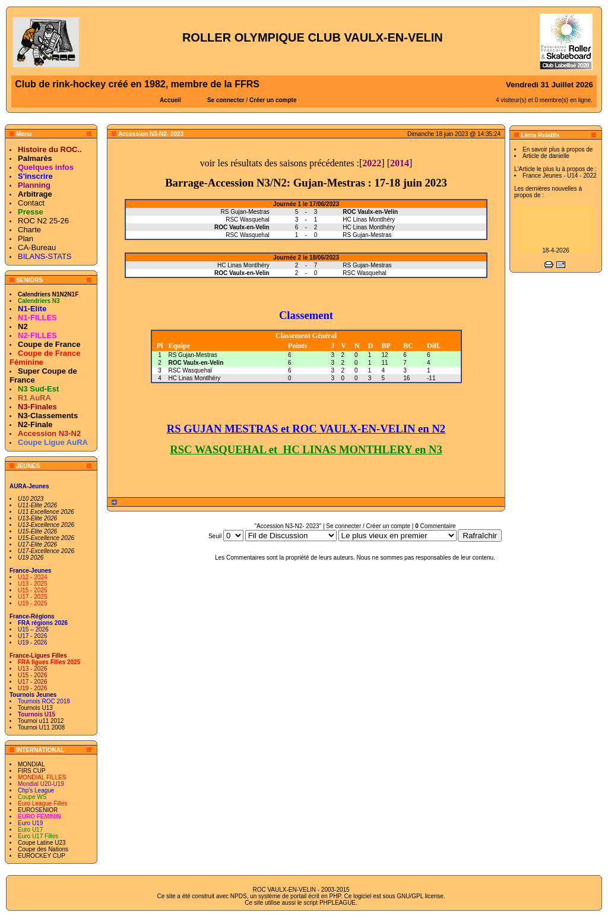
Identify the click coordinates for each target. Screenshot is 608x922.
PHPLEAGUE (337, 902)
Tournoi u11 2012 (41, 721)
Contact (31, 202)
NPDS (238, 896)
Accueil (170, 100)
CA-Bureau (37, 247)
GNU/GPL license (420, 896)
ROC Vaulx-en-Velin (195, 362)
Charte (29, 229)
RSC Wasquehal (190, 370)
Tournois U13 (35, 708)
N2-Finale (35, 424)
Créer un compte (272, 100)
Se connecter (226, 100)
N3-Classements (48, 415)
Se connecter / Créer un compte (368, 526)
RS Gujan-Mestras (192, 355)
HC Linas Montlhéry (194, 378)
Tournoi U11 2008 (41, 727)
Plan (25, 238)
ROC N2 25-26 (43, 220)
